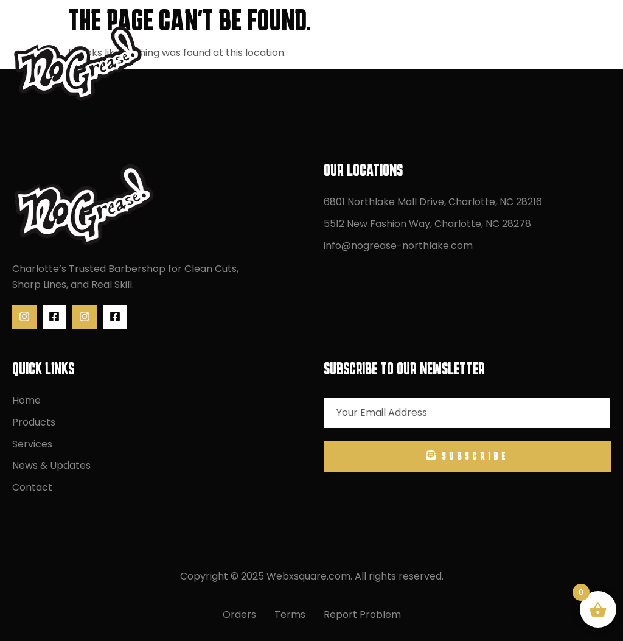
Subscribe (467, 455)
